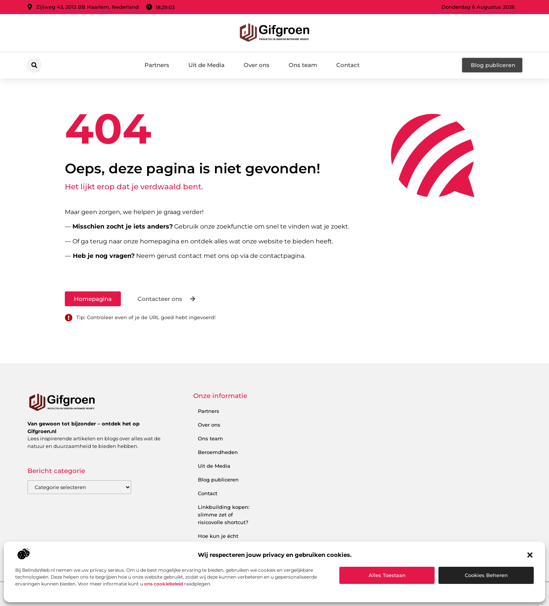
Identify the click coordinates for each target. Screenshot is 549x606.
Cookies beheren (486, 575)
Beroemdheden (218, 452)
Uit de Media (206, 65)
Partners (156, 65)
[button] (530, 555)
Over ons (257, 65)
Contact (348, 65)
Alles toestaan (387, 575)
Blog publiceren (218, 479)
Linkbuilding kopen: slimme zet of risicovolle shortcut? (223, 514)
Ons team (303, 65)
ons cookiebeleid (163, 584)
